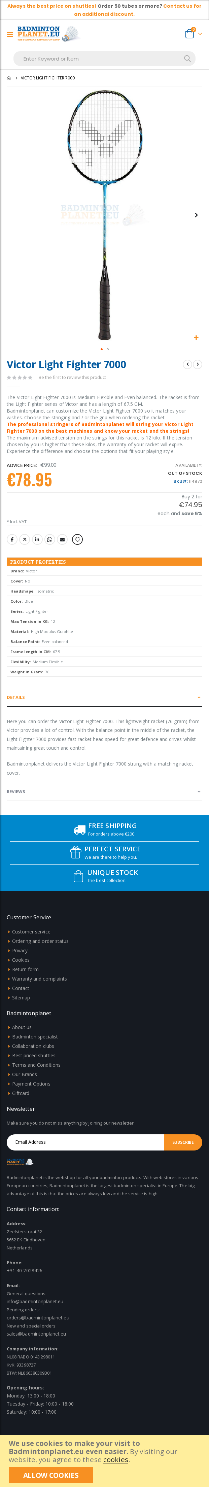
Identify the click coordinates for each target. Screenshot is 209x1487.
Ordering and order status (40, 941)
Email (62, 539)
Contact (20, 988)
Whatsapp (49, 539)
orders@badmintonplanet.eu (38, 1317)
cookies (115, 1459)
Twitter (24, 539)
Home (9, 78)
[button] (196, 338)
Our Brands (24, 1074)
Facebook (12, 539)
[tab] (104, 697)
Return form (25, 969)
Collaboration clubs (33, 1046)
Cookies (21, 960)
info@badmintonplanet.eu (35, 1301)
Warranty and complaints (39, 979)
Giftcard (21, 1093)
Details (16, 697)
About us (22, 1027)
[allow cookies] (51, 1475)
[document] (105, 1461)
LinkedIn (37, 539)
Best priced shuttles (34, 1055)
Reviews (16, 791)
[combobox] (104, 58)
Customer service (31, 931)
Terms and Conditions (36, 1065)
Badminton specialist (35, 1036)
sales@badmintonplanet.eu (36, 1334)
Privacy (20, 950)
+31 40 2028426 (24, 1270)
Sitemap (21, 997)
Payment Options (31, 1084)
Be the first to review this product (72, 377)
